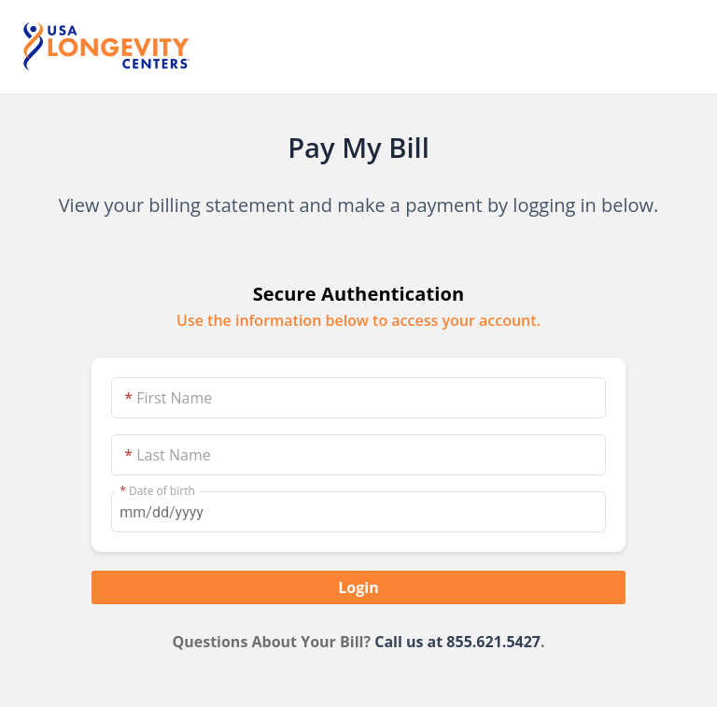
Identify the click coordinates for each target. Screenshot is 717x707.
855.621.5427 (493, 641)
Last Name (167, 454)
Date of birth (157, 491)
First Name (168, 397)
